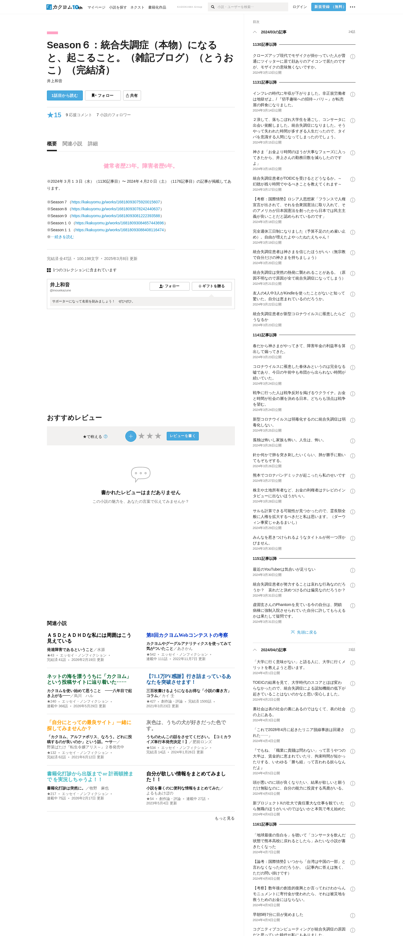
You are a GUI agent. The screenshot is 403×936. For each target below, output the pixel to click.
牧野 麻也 (99, 788)
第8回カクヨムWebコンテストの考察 (187, 635)
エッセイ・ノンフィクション (83, 655)
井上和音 (54, 81)
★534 (151, 748)
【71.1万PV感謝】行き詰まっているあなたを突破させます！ (188, 679)
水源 (101, 649)
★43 (50, 655)
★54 (150, 799)
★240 (51, 701)
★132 (51, 753)
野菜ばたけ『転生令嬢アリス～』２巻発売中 (85, 747)
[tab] (53, 145)
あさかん (185, 648)
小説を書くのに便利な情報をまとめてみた (183, 788)
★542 (151, 654)
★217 (51, 794)
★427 (151, 701)
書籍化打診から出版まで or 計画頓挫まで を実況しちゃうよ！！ (90, 777)
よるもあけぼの (159, 793)
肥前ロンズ (202, 742)
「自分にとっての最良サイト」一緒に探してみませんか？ (89, 725)
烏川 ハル (83, 695)
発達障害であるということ (70, 649)
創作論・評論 (172, 701)
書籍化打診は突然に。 (66, 788)
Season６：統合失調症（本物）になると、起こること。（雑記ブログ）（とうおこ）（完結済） (140, 57)
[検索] (213, 6)
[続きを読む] (141, 209)
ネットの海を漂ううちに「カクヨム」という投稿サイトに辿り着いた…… (89, 679)
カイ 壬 (168, 695)
